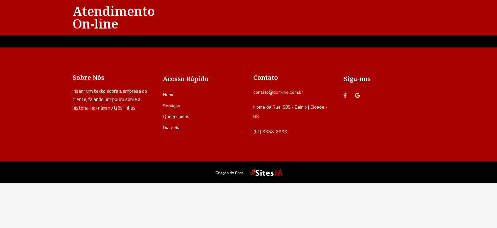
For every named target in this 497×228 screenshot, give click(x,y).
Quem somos (176, 117)
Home (169, 95)
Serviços (171, 106)
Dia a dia (172, 128)
